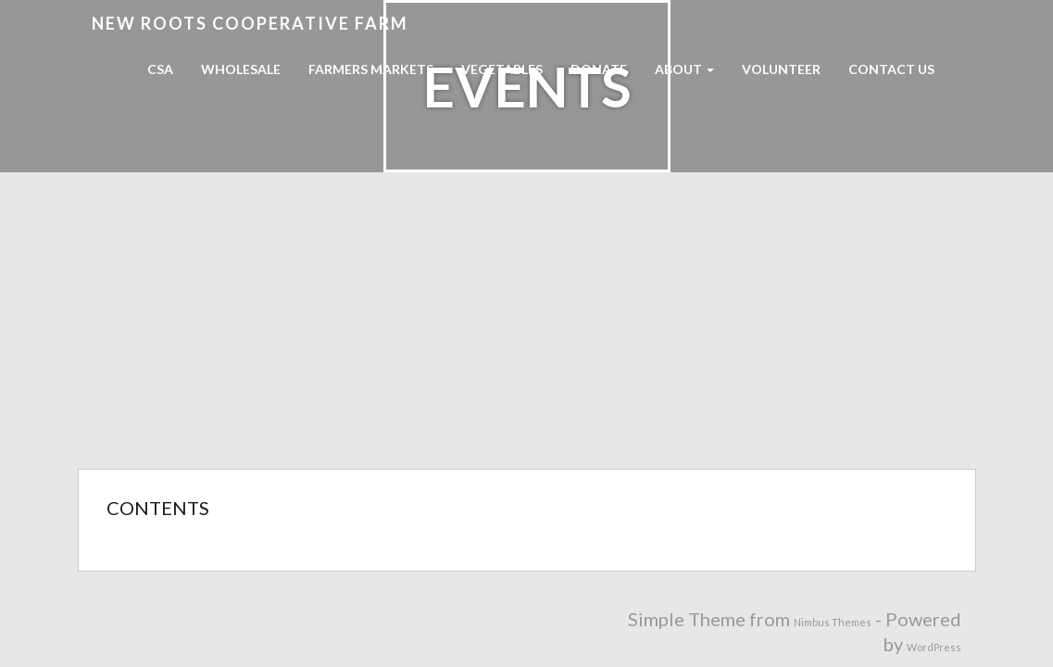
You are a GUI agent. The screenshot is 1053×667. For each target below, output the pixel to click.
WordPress (934, 647)
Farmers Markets (370, 69)
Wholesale (241, 69)
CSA (160, 69)
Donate (598, 69)
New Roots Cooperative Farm (250, 23)
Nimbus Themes (832, 622)
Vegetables (502, 69)
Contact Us (891, 69)
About (684, 69)
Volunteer (781, 69)
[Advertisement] (526, 329)
